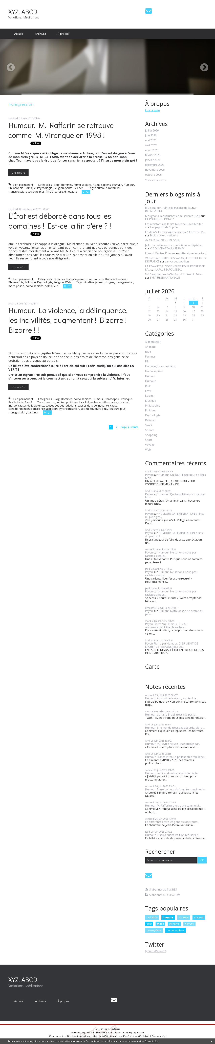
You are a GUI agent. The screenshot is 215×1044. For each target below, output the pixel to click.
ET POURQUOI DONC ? (159, 219)
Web (68, 282)
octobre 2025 (153, 174)
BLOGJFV (174, 240)
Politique (30, 188)
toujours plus (36, 191)
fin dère (89, 282)
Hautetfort (115, 1029)
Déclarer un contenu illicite (60, 1036)
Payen (149, 475)
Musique (150, 400)
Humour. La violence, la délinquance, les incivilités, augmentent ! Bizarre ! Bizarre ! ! (68, 320)
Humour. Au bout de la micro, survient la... (171, 698)
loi (118, 188)
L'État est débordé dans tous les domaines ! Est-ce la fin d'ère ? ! (59, 221)
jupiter (60, 402)
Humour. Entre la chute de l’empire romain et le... (175, 789)
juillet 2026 (152, 130)
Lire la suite (18, 172)
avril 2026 (151, 145)
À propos (63, 34)
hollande (152, 917)
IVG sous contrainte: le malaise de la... (168, 208)
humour (101, 188)
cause (113, 405)
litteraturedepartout (193, 253)
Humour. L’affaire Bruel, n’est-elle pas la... (171, 714)
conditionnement (19, 409)
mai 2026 (150, 140)
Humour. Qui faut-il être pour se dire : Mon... (175, 476)
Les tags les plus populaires (133, 1032)
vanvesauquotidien (177, 261)
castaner (33, 412)
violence (95, 402)
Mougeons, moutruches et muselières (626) (172, 216)
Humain (117, 185)
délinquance (109, 402)
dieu (149, 924)
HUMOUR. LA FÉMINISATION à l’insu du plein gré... (174, 515)
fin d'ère (51, 191)
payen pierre (154, 930)
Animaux (150, 346)
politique (50, 286)
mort (11, 286)
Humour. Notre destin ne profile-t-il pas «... (174, 612)
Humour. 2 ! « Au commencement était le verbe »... (166, 625)
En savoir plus (151, 1041)
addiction (52, 409)
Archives (40, 34)
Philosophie (15, 188)
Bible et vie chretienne (164, 235)
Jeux (147, 386)
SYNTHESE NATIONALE (165, 277)
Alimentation (153, 341)
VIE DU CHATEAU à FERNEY (167, 248)
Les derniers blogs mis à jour (82, 1032)
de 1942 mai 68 (154, 240)
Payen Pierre (153, 624)
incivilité (84, 402)
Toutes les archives (155, 180)
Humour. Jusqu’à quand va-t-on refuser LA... (172, 835)
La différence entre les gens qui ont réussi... (172, 822)
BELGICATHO (153, 211)
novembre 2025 (155, 169)
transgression (17, 191)
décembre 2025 (154, 164)
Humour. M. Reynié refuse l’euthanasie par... (172, 744)
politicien (72, 402)
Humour (128, 185)
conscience (38, 409)
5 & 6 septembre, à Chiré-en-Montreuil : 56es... (174, 274)
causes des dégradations (61, 405)
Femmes (150, 356)
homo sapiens (34, 286)
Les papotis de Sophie (164, 227)
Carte (152, 666)
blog (163, 1036)
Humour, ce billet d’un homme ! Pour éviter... (172, 773)
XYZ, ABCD (22, 11)
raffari (112, 188)
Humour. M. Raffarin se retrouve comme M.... (173, 805)
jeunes (99, 282)
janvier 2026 (152, 160)
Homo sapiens (102, 185)
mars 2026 (151, 150)
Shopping (151, 435)
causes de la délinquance (93, 405)
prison (20, 286)
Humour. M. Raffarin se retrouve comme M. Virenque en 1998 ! (61, 130)
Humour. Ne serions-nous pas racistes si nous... (171, 554)
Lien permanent (20, 185)
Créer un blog (101, 1029)
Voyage (150, 444)
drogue (109, 282)
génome (174, 924)
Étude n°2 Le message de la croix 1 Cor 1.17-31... (175, 232)
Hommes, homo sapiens (76, 185)
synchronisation (69, 409)
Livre (148, 390)
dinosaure (70, 191)
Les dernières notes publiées (108, 1032)
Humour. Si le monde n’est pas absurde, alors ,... (175, 727)
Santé (68, 188)
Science (78, 188)
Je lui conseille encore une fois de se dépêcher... (174, 245)
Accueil (18, 34)
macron (50, 402)
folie (60, 191)
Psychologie (44, 188)
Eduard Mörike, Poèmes (160, 253)
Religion (59, 188)
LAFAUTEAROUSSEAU (169, 269)
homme (189, 924)
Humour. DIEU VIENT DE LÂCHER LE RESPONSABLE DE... (171, 645)
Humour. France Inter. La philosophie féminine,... (175, 757)
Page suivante (129, 427)
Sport (148, 439)
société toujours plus (94, 409)
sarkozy (184, 917)
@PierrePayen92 (155, 951)
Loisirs (149, 395)
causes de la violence (31, 405)
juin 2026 (151, 135)
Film (147, 361)
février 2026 (152, 155)
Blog (57, 185)
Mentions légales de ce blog (85, 1036)
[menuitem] (18, 34)
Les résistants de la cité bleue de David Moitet (174, 224)
